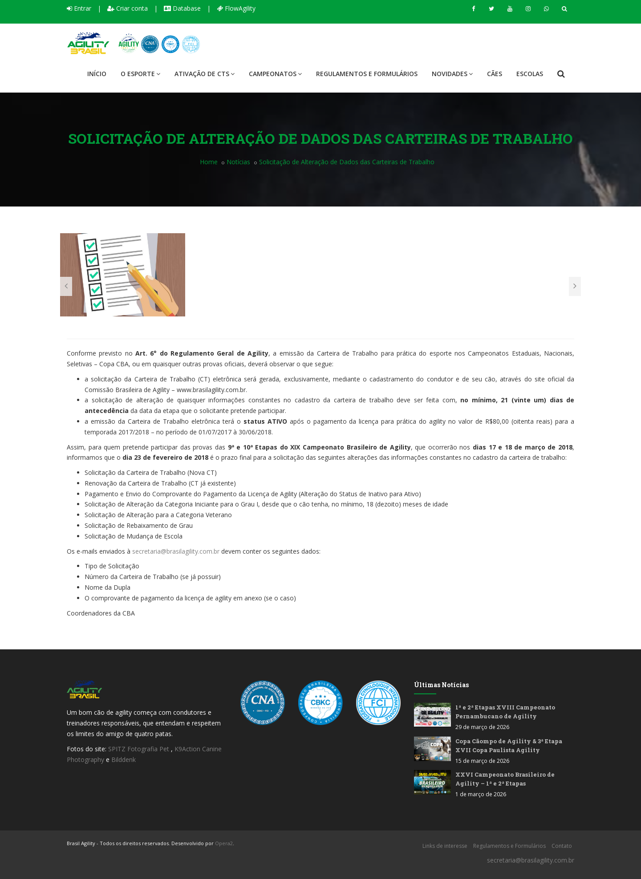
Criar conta (127, 8)
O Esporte (140, 73)
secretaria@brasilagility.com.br (175, 551)
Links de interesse (444, 846)
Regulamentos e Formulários (367, 73)
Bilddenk (123, 759)
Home (209, 162)
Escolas (529, 73)
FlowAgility (236, 8)
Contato (562, 846)
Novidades (452, 73)
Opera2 (224, 843)
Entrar (79, 8)
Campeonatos (275, 73)
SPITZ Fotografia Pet (139, 749)
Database (182, 8)
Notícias (238, 162)
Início (96, 73)
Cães (494, 73)
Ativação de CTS (204, 73)
